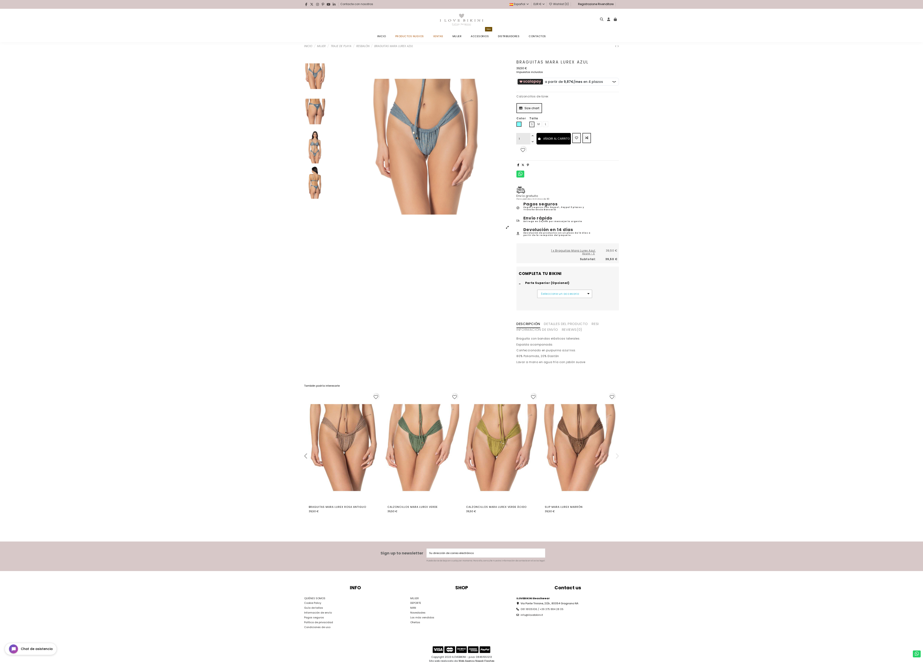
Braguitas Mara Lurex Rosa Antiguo (337, 507)
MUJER (414, 598)
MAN (413, 608)
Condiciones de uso (317, 627)
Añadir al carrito (554, 139)
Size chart (529, 108)
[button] (306, 456)
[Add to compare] (586, 138)
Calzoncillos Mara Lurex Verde (412, 507)
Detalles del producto (566, 324)
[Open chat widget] (31, 649)
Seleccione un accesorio (560, 293)
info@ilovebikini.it (532, 615)
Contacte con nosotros (356, 4)
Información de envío (318, 612)
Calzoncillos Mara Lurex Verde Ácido (496, 507)
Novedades (418, 612)
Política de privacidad (318, 622)
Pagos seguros (314, 617)
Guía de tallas (313, 608)
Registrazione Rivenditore (595, 4)
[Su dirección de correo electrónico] (482, 553)
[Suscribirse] (541, 553)
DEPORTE (415, 603)
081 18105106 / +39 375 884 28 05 (542, 609)
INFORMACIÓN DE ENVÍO (537, 330)
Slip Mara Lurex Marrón (564, 507)
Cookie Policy (312, 603)
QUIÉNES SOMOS (314, 598)
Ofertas (415, 622)
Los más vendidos (422, 617)
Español (519, 4)
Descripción (528, 324)
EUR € (539, 4)
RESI (595, 324)
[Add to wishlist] (576, 138)
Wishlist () (559, 4)
